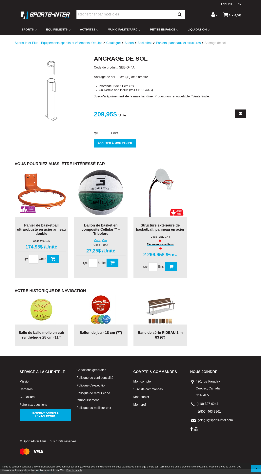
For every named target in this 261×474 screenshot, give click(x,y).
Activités (89, 29)
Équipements (58, 29)
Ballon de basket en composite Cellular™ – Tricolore (101, 229)
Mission (25, 381)
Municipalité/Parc (124, 29)
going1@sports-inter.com (215, 420)
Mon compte (142, 381)
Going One (100, 240)
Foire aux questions (33, 404)
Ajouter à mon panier (115, 143)
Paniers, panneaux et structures (178, 43)
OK (256, 468)
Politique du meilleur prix (93, 407)
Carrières (26, 389)
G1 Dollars (27, 397)
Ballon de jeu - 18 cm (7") (101, 333)
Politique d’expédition (91, 385)
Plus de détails (74, 470)
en (239, 4)
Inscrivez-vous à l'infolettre (45, 415)
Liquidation (199, 29)
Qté (96, 133)
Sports (29, 29)
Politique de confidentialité (94, 377)
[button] (232, 14)
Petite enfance (164, 29)
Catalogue (113, 43)
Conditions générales (91, 370)
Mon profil (140, 404)
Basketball (145, 43)
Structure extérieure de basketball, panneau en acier (160, 227)
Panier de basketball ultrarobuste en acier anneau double (41, 229)
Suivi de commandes (148, 389)
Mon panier (141, 397)
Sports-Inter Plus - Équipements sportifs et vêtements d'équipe (58, 43)
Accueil (227, 4)
